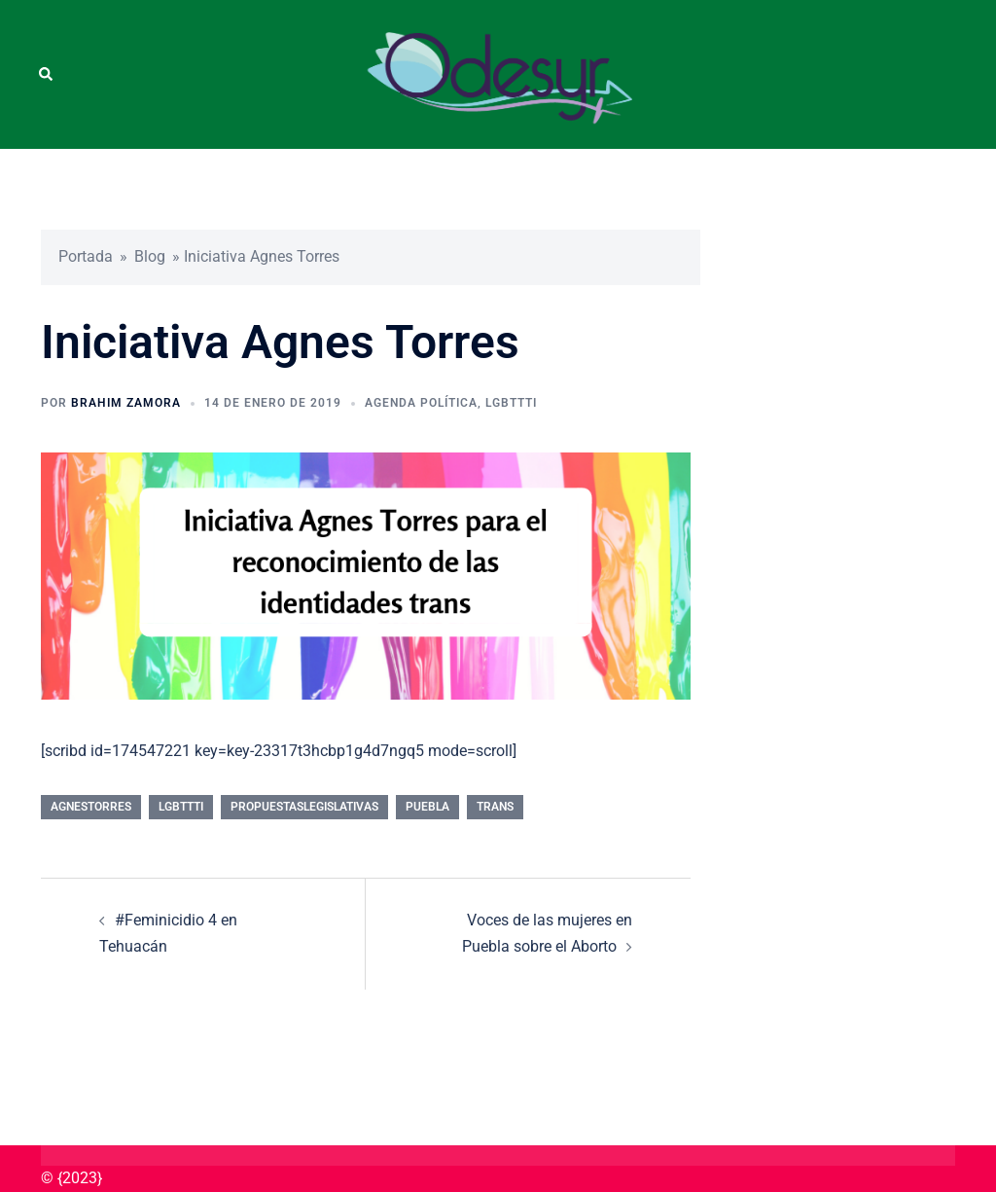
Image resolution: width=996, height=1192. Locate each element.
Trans (495, 806)
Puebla (427, 806)
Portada (85, 256)
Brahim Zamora (126, 403)
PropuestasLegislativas (304, 806)
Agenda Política (421, 403)
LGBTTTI (511, 403)
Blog (149, 256)
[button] (46, 74)
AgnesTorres (91, 806)
